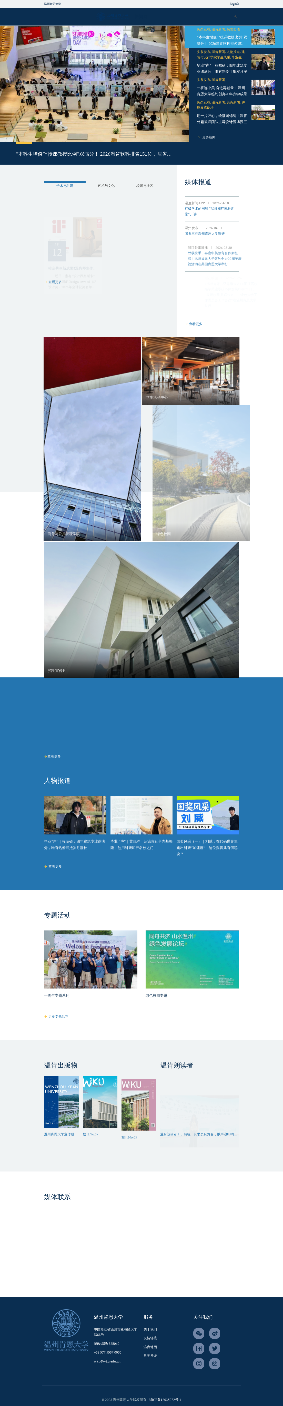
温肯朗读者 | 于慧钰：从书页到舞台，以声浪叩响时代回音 (198, 1135)
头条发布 (203, 29)
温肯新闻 (218, 29)
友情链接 (150, 1338)
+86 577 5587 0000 (108, 1353)
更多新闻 (206, 137)
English (234, 4)
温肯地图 (150, 1347)
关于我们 (150, 1330)
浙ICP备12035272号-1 (165, 1400)
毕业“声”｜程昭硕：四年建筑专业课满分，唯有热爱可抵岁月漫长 (222, 71)
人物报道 (233, 52)
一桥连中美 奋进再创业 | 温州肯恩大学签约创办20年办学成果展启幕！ (222, 94)
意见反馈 (150, 1356)
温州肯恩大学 (52, 4)
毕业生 (237, 57)
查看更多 (53, 282)
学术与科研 (46, 186)
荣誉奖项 (233, 29)
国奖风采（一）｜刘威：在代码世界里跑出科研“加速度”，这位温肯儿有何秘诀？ (207, 867)
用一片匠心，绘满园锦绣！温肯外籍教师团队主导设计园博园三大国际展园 (222, 122)
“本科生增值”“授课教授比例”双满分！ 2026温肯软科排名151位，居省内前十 (94, 155)
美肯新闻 (233, 102)
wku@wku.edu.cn (107, 1362)
